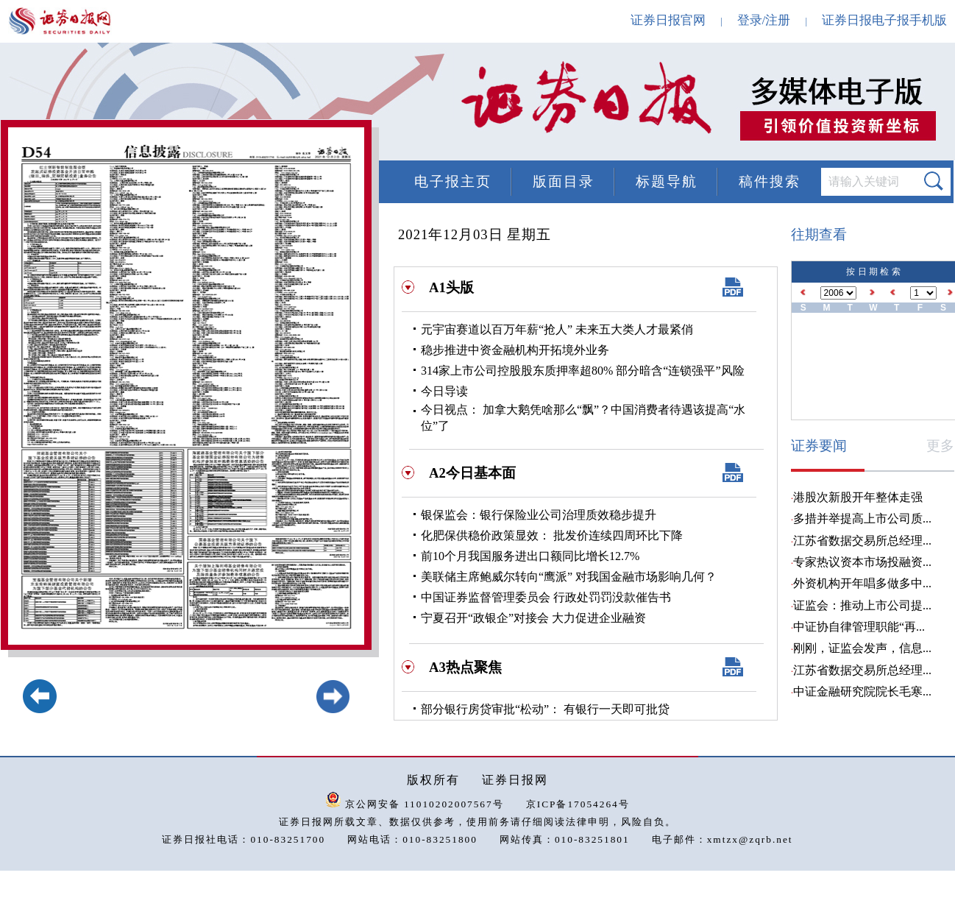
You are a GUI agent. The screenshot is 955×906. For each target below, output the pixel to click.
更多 (940, 445)
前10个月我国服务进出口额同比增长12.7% (530, 556)
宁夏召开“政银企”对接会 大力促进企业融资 (533, 618)
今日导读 (444, 391)
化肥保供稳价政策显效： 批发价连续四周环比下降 (552, 535)
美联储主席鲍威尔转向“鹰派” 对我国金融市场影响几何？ (569, 576)
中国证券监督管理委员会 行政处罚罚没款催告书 (546, 597)
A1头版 (451, 287)
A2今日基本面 (472, 473)
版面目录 (563, 181)
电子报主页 (452, 181)
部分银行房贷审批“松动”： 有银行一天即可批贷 (545, 709)
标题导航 (666, 181)
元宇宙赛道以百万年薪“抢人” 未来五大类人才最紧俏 (557, 329)
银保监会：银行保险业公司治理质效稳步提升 (538, 515)
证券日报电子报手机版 (884, 20)
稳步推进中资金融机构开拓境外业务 (515, 350)
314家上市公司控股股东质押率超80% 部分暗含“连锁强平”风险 (583, 370)
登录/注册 (764, 20)
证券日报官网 (668, 20)
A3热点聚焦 (465, 667)
